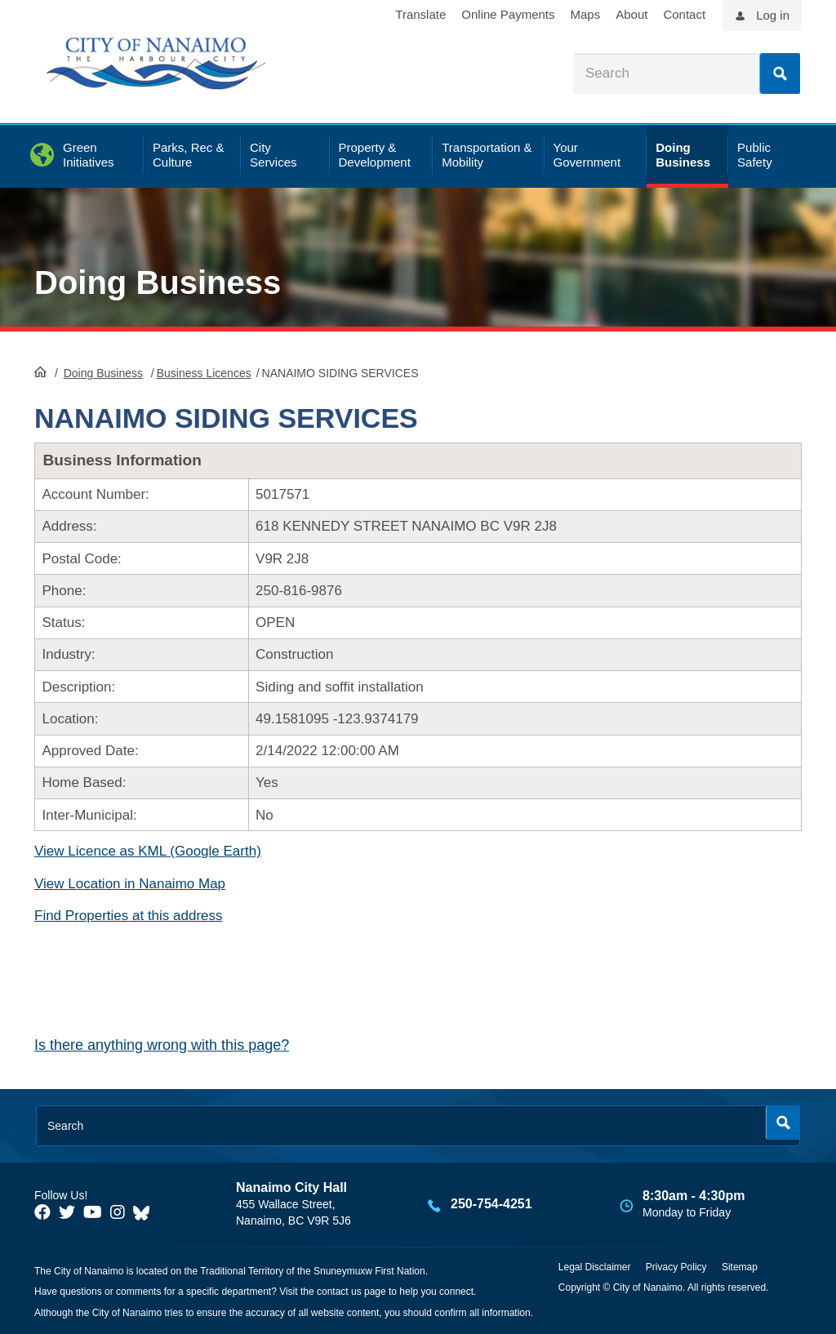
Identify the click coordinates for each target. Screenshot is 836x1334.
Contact (684, 14)
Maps (586, 14)
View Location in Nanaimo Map (129, 884)
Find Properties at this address (128, 915)
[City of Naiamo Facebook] (42, 1212)
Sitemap (740, 1267)
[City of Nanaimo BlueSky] (145, 1212)
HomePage (40, 371)
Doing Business (157, 282)
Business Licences (204, 373)
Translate (420, 14)
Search (779, 73)
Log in (772, 15)
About (631, 14)
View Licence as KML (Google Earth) (147, 851)
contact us (339, 1291)
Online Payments (507, 14)
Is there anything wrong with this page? (161, 1045)
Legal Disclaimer (594, 1267)
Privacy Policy (676, 1267)
